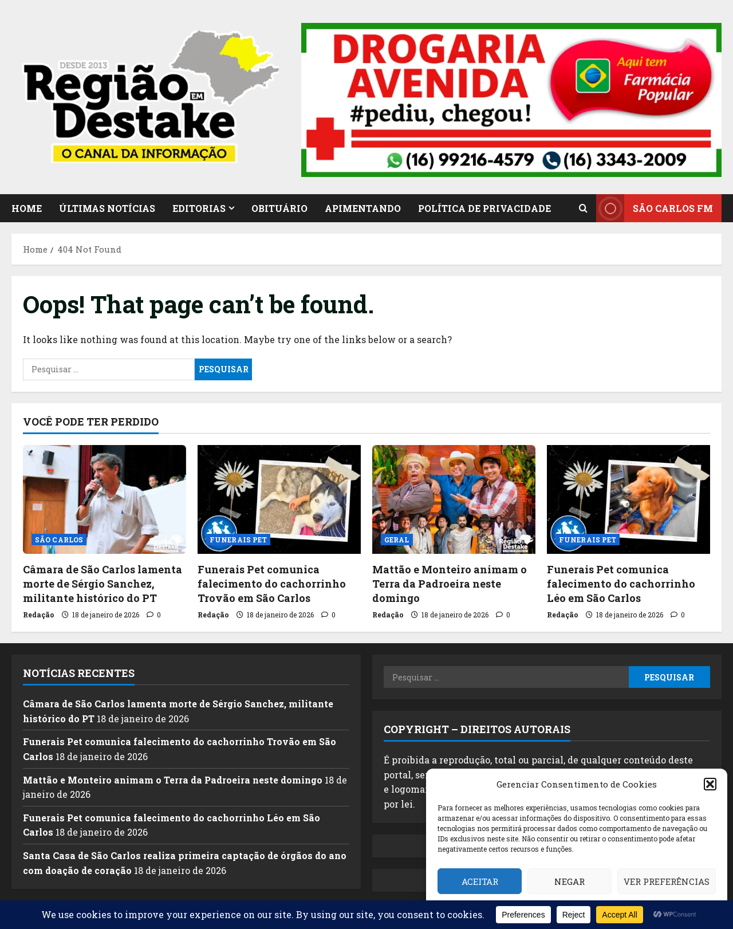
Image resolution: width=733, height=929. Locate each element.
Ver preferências (667, 881)
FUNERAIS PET (238, 539)
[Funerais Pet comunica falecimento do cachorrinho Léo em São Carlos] (628, 499)
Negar (569, 881)
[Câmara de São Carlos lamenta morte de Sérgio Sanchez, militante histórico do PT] (104, 499)
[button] (710, 784)
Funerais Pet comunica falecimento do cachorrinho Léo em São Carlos (621, 583)
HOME (26, 208)
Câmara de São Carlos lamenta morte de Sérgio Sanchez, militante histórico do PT (102, 583)
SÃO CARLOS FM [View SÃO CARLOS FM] (654, 208)
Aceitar (480, 881)
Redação (38, 614)
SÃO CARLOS (59, 539)
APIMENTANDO (363, 208)
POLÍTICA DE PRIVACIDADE (484, 208)
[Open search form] (583, 208)
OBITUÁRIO (279, 208)
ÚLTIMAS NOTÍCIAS (107, 208)
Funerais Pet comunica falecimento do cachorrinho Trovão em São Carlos (272, 583)
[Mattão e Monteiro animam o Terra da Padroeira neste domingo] (453, 499)
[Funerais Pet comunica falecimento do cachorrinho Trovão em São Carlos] (279, 499)
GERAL (396, 539)
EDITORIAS (199, 208)
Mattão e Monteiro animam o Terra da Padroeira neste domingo (449, 583)
